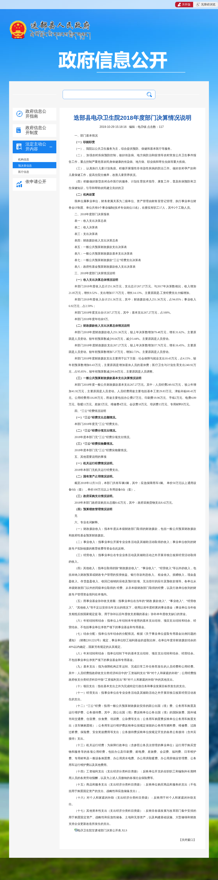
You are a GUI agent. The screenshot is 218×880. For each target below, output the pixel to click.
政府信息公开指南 (35, 114)
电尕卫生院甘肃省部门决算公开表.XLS (102, 830)
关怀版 (184, 4)
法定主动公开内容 (35, 146)
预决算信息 (25, 165)
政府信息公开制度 (35, 130)
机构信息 (23, 159)
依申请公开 (35, 181)
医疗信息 (23, 171)
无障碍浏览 (205, 4)
